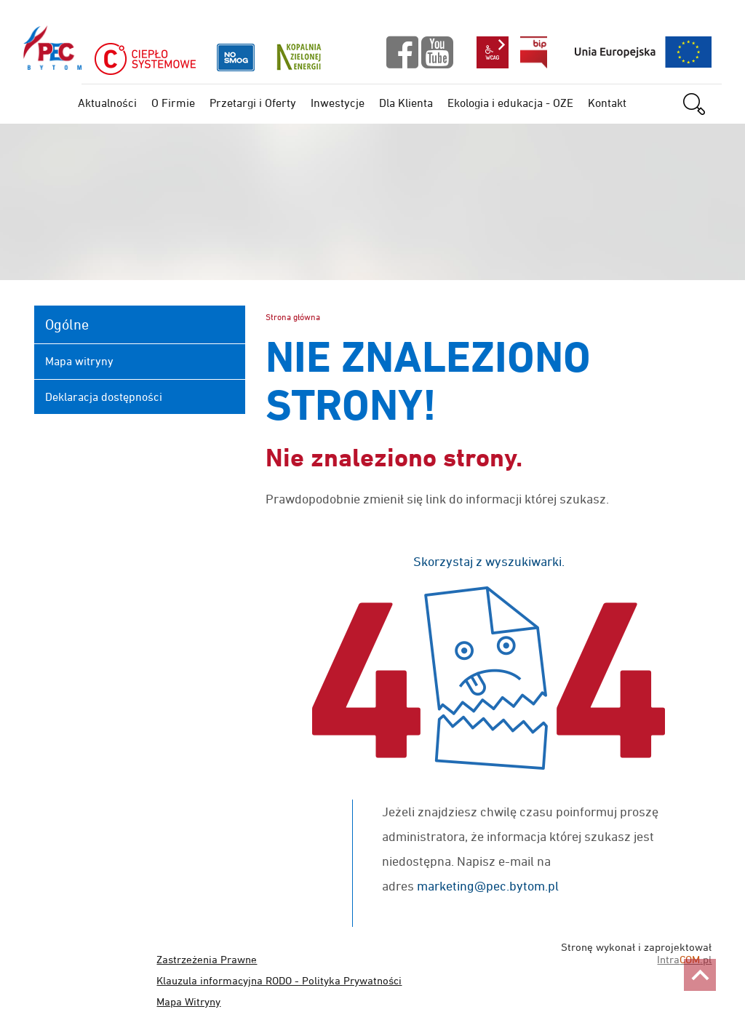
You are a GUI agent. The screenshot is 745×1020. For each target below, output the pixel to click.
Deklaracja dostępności (103, 396)
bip (533, 52)
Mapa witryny (79, 360)
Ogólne (67, 324)
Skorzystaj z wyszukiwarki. (489, 561)
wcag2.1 (493, 52)
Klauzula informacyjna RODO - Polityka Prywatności (279, 980)
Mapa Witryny (188, 1001)
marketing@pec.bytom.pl (488, 885)
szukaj (702, 104)
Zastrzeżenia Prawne (206, 959)
